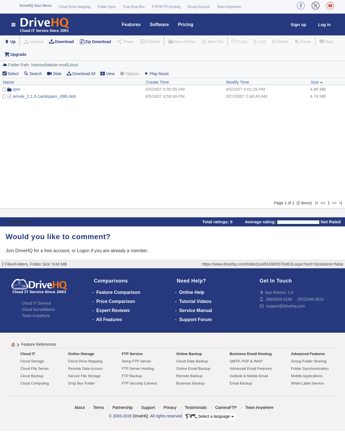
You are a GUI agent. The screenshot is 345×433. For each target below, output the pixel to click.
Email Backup (241, 383)
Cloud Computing (34, 383)
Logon (83, 250)
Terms (98, 407)
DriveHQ (140, 416)
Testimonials (196, 407)
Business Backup (190, 383)
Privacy (169, 407)
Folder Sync (106, 7)
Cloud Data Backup (192, 361)
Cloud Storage (32, 361)
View (107, 73)
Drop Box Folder (81, 383)
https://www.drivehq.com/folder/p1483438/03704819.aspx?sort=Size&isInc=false (272, 264)
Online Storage (81, 354)
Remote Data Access (85, 368)
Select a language (210, 416)
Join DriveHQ (20, 250)
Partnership (122, 407)
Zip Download (98, 41)
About (79, 407)
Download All (81, 73)
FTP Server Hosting (138, 368)
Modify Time (237, 82)
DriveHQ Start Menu (36, 6)
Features (131, 24)
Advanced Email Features (251, 368)
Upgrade (18, 54)
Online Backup (189, 354)
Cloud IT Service (36, 303)
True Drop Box (134, 7)
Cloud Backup (31, 376)
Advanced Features (308, 354)
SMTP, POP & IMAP (246, 361)
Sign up (298, 24)
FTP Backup (132, 376)
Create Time (157, 82)
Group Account (199, 7)
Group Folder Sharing (309, 361)
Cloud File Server (34, 368)
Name (8, 82)
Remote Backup (189, 376)
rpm (16, 89)
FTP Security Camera (139, 383)
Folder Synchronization (310, 368)
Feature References (38, 344)
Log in (324, 24)
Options (129, 73)
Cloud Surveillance (38, 309)
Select (13, 73)
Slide (54, 73)
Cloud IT (27, 354)
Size (317, 82)
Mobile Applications (307, 376)
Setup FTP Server (136, 361)
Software (159, 24)
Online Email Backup (193, 368)
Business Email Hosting (251, 354)
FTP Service (132, 354)
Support (148, 407)
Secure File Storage (84, 376)
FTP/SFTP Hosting (166, 7)
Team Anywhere (229, 7)
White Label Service (307, 383)
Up (13, 41)
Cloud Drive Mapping (74, 7)
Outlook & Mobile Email (249, 376)
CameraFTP (226, 407)
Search (33, 73)
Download (64, 41)
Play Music (156, 73)
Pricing (185, 24)
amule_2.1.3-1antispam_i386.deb (44, 96)
